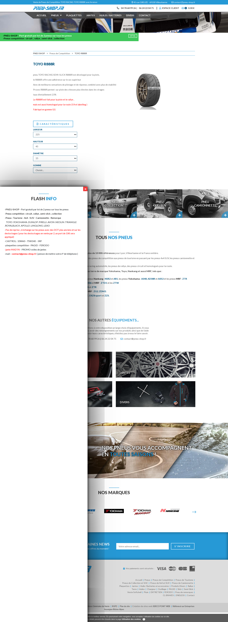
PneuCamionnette (205, 213)
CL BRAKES (168, 605)
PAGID (172, 599)
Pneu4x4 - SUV (160, 213)
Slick (180, 599)
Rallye (190, 596)
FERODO (168, 602)
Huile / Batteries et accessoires (154, 596)
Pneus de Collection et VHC (135, 592)
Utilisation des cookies (131, 619)
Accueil (41, 19)
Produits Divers (178, 596)
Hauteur (38, 151)
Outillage (162, 599)
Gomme (37, 175)
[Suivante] (194, 522)
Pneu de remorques (184, 602)
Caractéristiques (53, 133)
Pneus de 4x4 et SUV (160, 592)
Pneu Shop (39, 63)
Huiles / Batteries (110, 19)
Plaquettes (74, 19)
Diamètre (38, 163)
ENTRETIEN (156, 602)
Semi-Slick (188, 599)
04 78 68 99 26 (125, 10)
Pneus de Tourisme (184, 589)
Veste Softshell (134, 602)
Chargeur (151, 599)
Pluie (146, 602)
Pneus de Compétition (59, 63)
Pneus (56, 19)
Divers (130, 19)
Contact (145, 19)
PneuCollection (114, 213)
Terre (134, 599)
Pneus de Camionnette (182, 592)
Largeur (37, 139)
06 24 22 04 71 (144, 10)
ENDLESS (180, 605)
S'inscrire (183, 555)
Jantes (90, 19)
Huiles (142, 599)
